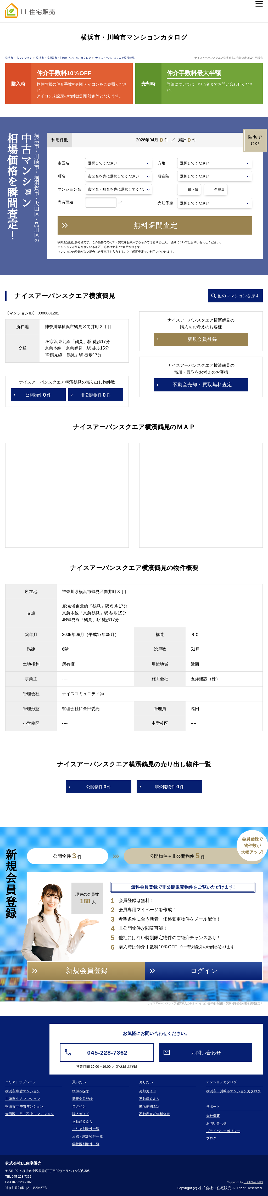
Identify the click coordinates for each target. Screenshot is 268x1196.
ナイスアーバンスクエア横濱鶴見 (115, 57)
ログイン (79, 1106)
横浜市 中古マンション (18, 57)
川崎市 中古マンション (22, 1099)
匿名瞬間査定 (149, 1106)
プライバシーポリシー (223, 1131)
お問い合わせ (216, 1123)
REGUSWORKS (253, 1182)
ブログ (211, 1138)
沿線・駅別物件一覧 (87, 1136)
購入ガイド (80, 1114)
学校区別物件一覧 (85, 1144)
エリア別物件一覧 (85, 1129)
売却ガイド (147, 1091)
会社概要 (213, 1116)
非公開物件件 (95, 394)
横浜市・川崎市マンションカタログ (233, 1091)
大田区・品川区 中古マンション (29, 1114)
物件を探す (80, 1091)
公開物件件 (38, 394)
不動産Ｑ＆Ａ (82, 1121)
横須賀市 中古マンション (24, 1106)
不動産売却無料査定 (154, 1114)
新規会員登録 (82, 1099)
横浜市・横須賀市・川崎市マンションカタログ (63, 57)
